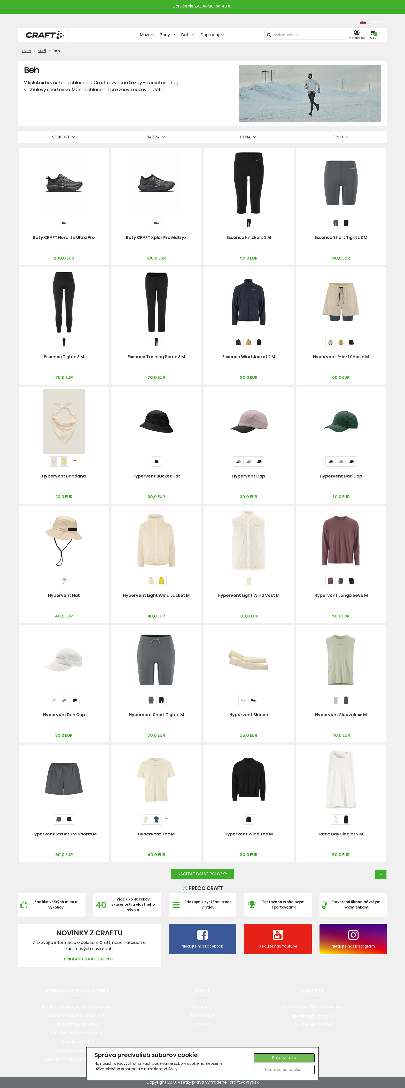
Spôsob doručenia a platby (77, 1033)
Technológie (202, 1015)
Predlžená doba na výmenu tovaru (76, 1006)
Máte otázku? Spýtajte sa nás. (312, 1006)
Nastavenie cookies (284, 1070)
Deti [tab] (188, 35)
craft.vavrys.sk (244, 1082)
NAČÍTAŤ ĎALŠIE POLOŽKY (202, 874)
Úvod (26, 50)
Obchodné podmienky (77, 1024)
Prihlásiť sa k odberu (89, 959)
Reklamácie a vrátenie (76, 1050)
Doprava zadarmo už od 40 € (77, 1015)
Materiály (202, 1006)
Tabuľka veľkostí (76, 1042)
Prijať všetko (284, 1058)
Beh (56, 50)
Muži (42, 50)
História (202, 1024)
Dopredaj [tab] (213, 35)
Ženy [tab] (168, 35)
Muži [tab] (147, 35)
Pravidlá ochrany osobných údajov (76, 1059)
